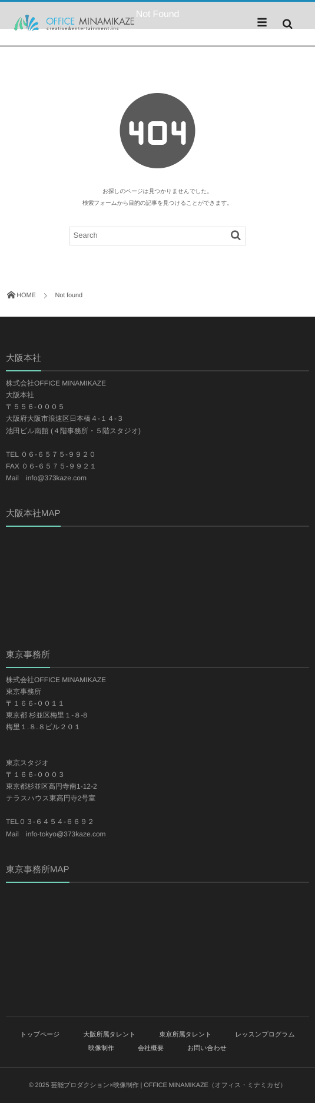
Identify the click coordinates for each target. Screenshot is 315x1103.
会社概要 (151, 1048)
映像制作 (101, 1048)
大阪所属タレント (110, 1034)
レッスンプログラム (264, 1034)
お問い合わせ (207, 1048)
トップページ (39, 1034)
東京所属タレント (185, 1034)
